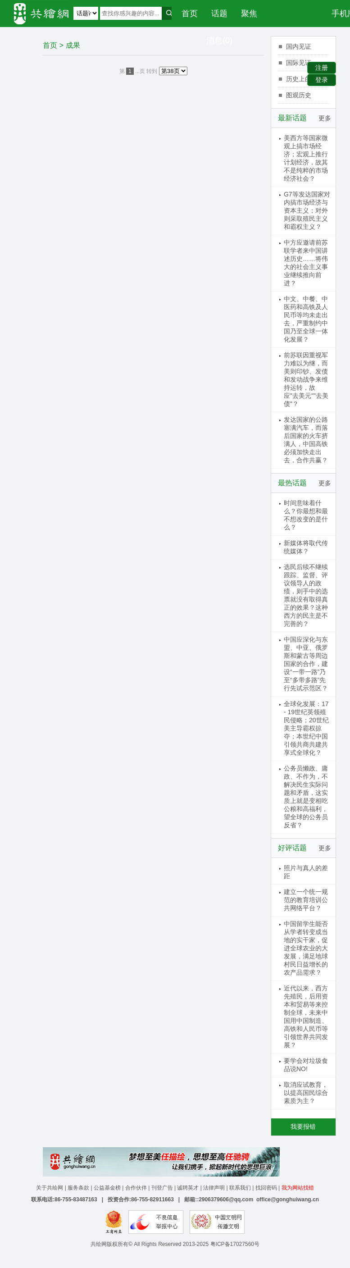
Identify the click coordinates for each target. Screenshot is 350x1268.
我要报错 (303, 1126)
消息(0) (219, 40)
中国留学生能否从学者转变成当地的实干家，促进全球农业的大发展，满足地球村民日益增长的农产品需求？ (306, 948)
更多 (324, 118)
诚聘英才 (188, 1188)
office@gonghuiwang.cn (287, 1199)
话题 (219, 13)
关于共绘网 (49, 1188)
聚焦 (249, 13)
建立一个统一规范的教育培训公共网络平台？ (306, 900)
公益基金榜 (107, 1188)
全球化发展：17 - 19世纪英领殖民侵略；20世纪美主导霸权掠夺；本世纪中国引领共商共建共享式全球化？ (306, 728)
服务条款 (78, 1188)
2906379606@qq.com (226, 1199)
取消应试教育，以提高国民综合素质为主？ (306, 1092)
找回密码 (266, 1188)
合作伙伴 (136, 1188)
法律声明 (214, 1188)
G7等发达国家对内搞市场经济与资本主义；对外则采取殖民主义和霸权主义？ (307, 210)
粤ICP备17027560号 (234, 1244)
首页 (190, 13)
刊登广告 (162, 1188)
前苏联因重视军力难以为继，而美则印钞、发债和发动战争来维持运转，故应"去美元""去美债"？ (306, 379)
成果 (73, 45)
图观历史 (298, 95)
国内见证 (298, 46)
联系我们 (240, 1188)
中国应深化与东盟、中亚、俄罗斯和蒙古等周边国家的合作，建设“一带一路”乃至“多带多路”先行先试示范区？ (306, 664)
